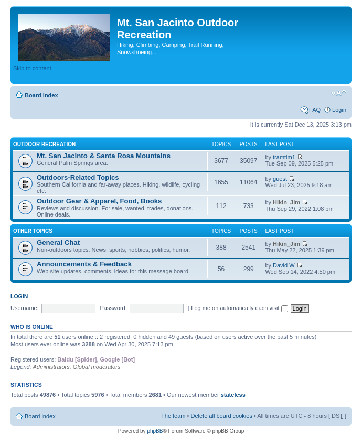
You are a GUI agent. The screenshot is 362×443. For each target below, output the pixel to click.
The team (173, 416)
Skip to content (32, 68)
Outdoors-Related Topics (78, 177)
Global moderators (97, 367)
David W (284, 265)
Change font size (338, 93)
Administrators (51, 367)
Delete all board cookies (221, 416)
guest (280, 179)
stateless (233, 395)
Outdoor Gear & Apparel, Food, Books (99, 201)
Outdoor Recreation (44, 144)
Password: (113, 308)
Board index (41, 95)
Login (339, 110)
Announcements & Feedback (84, 264)
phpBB (155, 431)
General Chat (58, 242)
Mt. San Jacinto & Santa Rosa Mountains (104, 156)
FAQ (315, 110)
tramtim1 (284, 157)
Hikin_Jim (286, 202)
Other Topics (32, 231)
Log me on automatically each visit (239, 308)
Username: (24, 308)
